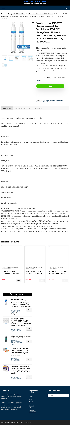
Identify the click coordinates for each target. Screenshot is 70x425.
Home (3, 14)
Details (38, 80)
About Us (31, 402)
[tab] (7, 108)
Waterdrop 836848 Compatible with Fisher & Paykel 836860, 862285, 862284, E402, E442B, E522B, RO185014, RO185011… (21, 322)
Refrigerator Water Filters (16, 14)
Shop (30, 399)
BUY (46, 86)
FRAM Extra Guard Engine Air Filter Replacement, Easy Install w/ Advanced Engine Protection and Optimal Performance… (20, 352)
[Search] (66, 8)
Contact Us (31, 407)
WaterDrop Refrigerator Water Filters (40, 14)
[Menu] (3, 8)
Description (7, 108)
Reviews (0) (38, 108)
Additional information (23, 108)
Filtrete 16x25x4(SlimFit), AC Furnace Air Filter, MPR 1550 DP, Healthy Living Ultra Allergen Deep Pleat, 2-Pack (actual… (20, 370)
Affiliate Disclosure (32, 411)
